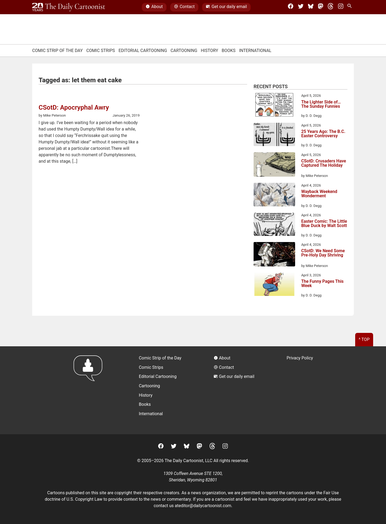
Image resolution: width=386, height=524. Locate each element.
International (255, 50)
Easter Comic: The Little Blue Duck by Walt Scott (324, 223)
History (209, 50)
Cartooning (183, 50)
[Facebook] (290, 7)
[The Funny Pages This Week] (274, 285)
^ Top (364, 339)
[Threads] (330, 7)
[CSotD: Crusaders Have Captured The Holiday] (274, 165)
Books (229, 50)
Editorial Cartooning (142, 50)
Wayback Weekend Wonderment (319, 193)
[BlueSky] (310, 7)
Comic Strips (100, 50)
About (154, 7)
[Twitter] (301, 7)
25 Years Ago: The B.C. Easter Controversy (323, 133)
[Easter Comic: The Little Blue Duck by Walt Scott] (274, 225)
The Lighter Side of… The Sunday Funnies (321, 104)
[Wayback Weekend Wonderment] (274, 195)
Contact (184, 7)
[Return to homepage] (89, 390)
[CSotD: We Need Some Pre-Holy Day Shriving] (274, 255)
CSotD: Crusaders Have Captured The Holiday (323, 163)
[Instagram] (340, 7)
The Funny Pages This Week (322, 283)
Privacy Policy (300, 358)
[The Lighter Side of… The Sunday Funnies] (274, 105)
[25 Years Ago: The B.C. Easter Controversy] (274, 135)
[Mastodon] (320, 7)
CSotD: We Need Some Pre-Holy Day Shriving (323, 253)
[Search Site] (350, 7)
